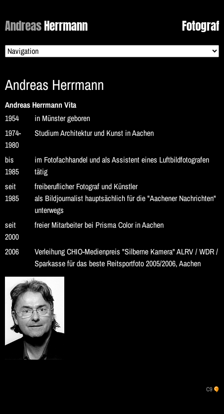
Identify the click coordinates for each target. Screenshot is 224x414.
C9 (209, 389)
